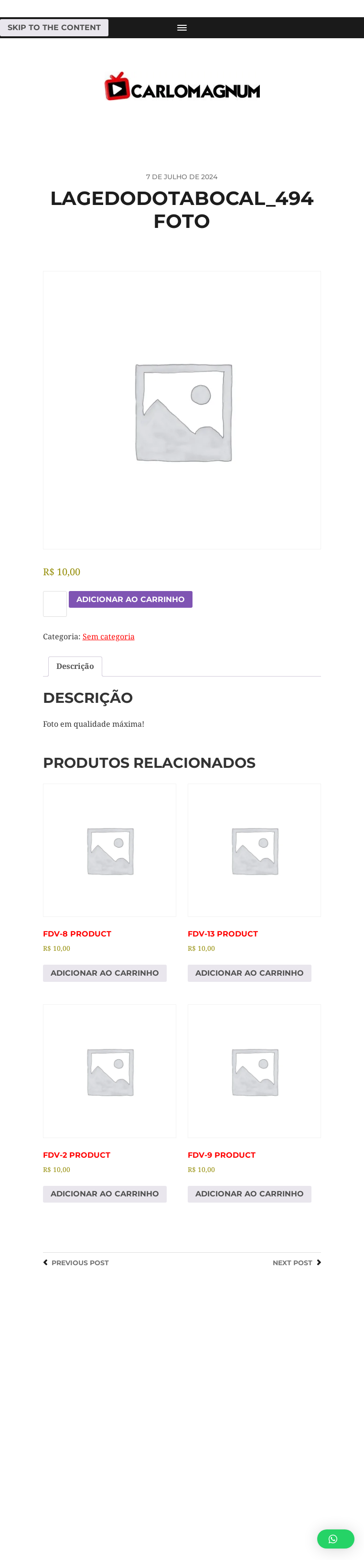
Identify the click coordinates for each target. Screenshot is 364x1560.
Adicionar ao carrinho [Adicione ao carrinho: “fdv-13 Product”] (249, 973)
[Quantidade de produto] (55, 604)
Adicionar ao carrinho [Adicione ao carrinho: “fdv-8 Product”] (105, 973)
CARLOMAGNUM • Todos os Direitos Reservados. (220, 1515)
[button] (335, 1539)
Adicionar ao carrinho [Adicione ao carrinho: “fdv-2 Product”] (105, 1193)
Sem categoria (109, 636)
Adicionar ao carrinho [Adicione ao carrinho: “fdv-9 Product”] (249, 1193)
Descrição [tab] (75, 666)
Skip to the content (54, 27)
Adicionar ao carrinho (130, 599)
